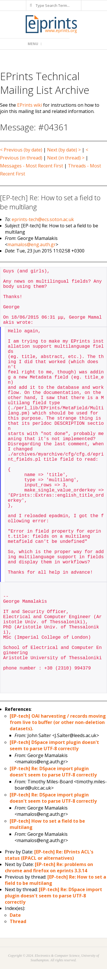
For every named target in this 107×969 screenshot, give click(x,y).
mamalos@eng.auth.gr (31, 244)
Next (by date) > (64, 150)
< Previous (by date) (21, 150)
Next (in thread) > (65, 158)
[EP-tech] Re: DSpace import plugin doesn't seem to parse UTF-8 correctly (53, 771)
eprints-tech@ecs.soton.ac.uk (43, 219)
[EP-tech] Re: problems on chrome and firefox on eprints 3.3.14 (49, 867)
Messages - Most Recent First (31, 166)
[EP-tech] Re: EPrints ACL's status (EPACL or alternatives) (49, 855)
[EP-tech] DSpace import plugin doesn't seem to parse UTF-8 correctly (54, 745)
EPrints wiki (29, 105)
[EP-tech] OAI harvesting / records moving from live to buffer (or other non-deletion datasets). (58, 722)
